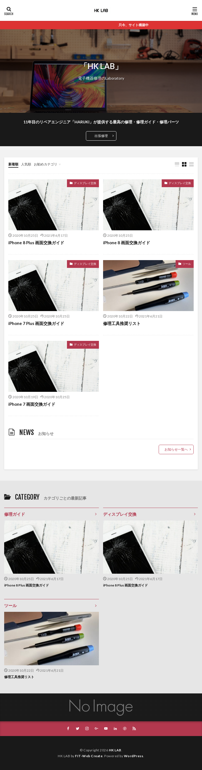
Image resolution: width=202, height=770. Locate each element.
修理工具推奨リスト (122, 323)
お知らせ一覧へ (176, 449)
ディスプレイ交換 (85, 183)
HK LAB (115, 750)
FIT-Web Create (89, 756)
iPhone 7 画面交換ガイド (31, 404)
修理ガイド (14, 514)
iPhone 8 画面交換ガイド (126, 242)
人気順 (26, 164)
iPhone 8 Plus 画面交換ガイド (36, 242)
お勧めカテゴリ (45, 164)
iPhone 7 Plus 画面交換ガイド (36, 323)
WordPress (133, 756)
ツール (187, 263)
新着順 (13, 164)
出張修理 (101, 136)
